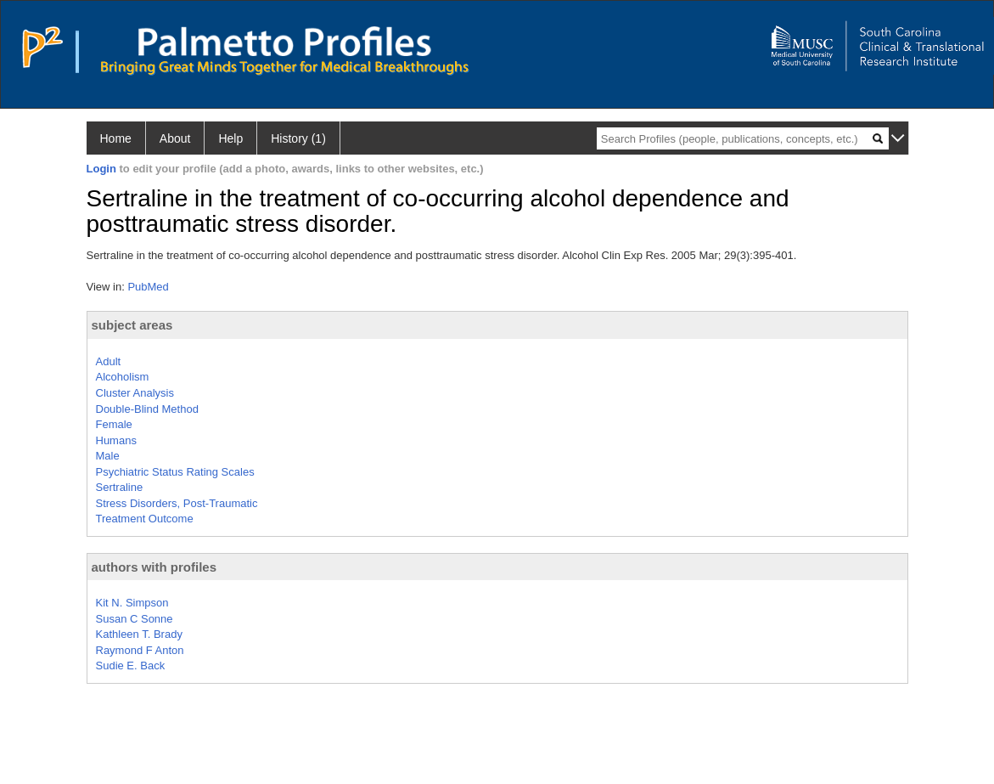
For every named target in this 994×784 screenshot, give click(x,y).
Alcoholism (122, 376)
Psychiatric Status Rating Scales (175, 471)
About (175, 138)
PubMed (147, 286)
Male (108, 455)
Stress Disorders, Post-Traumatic (177, 503)
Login (101, 168)
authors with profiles (154, 567)
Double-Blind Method (147, 409)
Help (230, 138)
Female (114, 424)
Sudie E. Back (131, 665)
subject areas (132, 325)
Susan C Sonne (134, 618)
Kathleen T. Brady (139, 634)
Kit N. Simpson (132, 602)
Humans (116, 440)
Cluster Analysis (135, 392)
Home (116, 138)
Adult (108, 361)
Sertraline (119, 487)
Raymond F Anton (140, 650)
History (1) (298, 138)
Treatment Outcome (145, 518)
